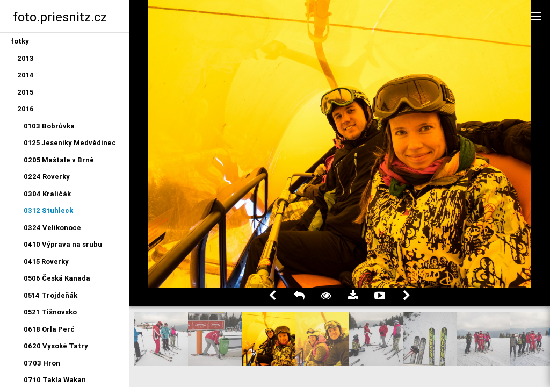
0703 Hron (42, 363)
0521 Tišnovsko (50, 312)
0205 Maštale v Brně (59, 159)
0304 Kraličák (47, 193)
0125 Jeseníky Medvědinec (70, 142)
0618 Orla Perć (49, 329)
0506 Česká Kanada (57, 278)
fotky (20, 41)
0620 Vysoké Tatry (56, 345)
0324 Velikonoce (52, 227)
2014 (25, 75)
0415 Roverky (46, 261)
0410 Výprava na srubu (63, 244)
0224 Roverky (47, 176)
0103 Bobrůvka (49, 126)
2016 (25, 108)
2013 (25, 58)
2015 (25, 92)
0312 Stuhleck (48, 210)
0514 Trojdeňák (50, 295)
